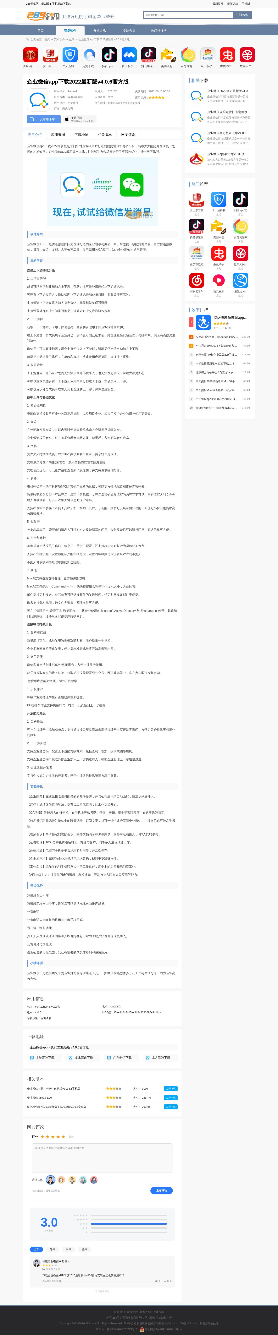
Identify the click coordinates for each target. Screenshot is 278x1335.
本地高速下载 (45, 1057)
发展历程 (132, 1311)
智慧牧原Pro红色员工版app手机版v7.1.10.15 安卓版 (217, 354)
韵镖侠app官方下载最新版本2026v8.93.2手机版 (217, 407)
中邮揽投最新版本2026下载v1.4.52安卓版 (217, 363)
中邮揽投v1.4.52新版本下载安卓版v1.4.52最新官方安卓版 (217, 390)
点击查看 (46, 1018)
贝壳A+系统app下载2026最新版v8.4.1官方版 (217, 336)
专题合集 (129, 30)
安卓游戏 (99, 30)
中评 (68, 1249)
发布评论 (161, 1190)
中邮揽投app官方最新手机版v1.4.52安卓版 (217, 399)
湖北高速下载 (84, 1057)
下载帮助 (158, 1311)
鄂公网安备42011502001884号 (163, 1329)
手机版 (246, 3)
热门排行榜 (158, 30)
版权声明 (145, 1311)
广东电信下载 (122, 1057)
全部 (36, 1249)
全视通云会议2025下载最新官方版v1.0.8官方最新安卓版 (217, 345)
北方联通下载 (161, 1057)
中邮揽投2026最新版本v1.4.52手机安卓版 (217, 381)
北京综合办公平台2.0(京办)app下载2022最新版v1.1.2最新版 (217, 372)
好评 (52, 1249)
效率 (72, 39)
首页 (40, 30)
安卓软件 (70, 30)
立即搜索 (242, 15)
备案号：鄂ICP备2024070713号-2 (117, 1329)
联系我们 (119, 1311)
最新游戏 (232, 3)
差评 (84, 1249)
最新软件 (218, 3)
